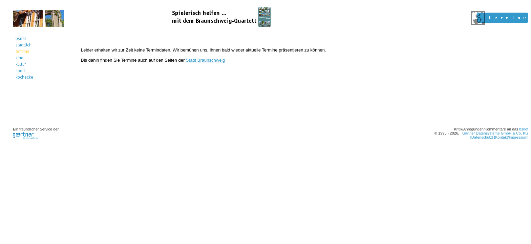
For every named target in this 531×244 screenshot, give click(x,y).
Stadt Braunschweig (205, 60)
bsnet (523, 129)
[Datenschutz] (481, 137)
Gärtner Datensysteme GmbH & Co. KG (495, 133)
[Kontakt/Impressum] (511, 137)
